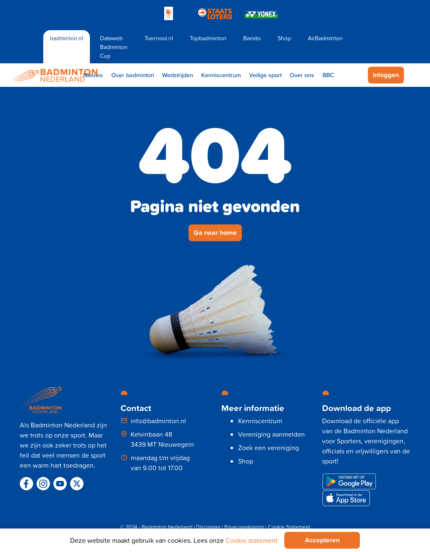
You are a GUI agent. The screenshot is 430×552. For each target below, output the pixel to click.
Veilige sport (265, 74)
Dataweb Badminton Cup (114, 47)
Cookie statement (251, 540)
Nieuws (93, 74)
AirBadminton (325, 38)
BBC (328, 74)
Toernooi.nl (158, 38)
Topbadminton (208, 38)
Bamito (252, 38)
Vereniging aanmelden (271, 434)
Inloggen (386, 75)
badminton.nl (66, 38)
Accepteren (322, 540)
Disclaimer (208, 527)
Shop (284, 38)
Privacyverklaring (244, 527)
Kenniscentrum (221, 74)
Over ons (302, 74)
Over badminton (132, 74)
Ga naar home (215, 232)
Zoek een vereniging (268, 447)
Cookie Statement (289, 527)
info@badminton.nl (158, 420)
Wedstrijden (177, 74)
